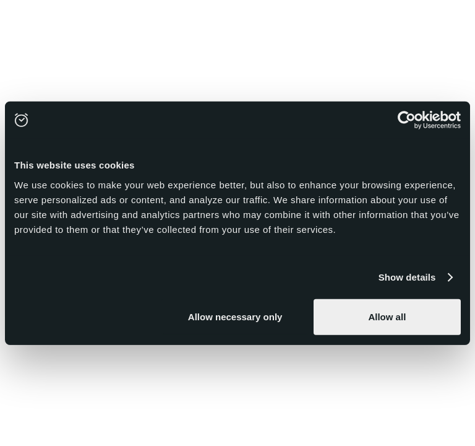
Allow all (387, 316)
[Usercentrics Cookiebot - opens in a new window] (407, 120)
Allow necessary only (235, 316)
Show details (407, 277)
